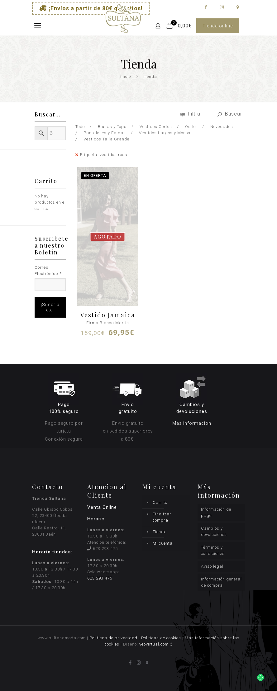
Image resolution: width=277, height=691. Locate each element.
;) (171, 644)
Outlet (191, 126)
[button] (259, 673)
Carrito (160, 502)
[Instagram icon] (221, 7)
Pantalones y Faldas (105, 132)
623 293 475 (105, 548)
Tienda (160, 531)
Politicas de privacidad (113, 638)
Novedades (221, 126)
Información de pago (216, 512)
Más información (191, 423)
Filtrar (192, 114)
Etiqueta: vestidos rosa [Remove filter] (103, 154)
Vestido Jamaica (107, 314)
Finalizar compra (162, 517)
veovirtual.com (154, 644)
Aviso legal (212, 566)
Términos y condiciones (213, 550)
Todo (80, 126)
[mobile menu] (37, 26)
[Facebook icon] (205, 7)
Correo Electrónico (48, 270)
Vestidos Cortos (156, 126)
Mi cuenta (163, 543)
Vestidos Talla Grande (106, 139)
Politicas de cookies (161, 638)
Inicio (125, 76)
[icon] (237, 7)
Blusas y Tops (112, 126)
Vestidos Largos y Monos (164, 132)
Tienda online (218, 25)
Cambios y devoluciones (214, 531)
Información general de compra (221, 582)
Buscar (229, 114)
